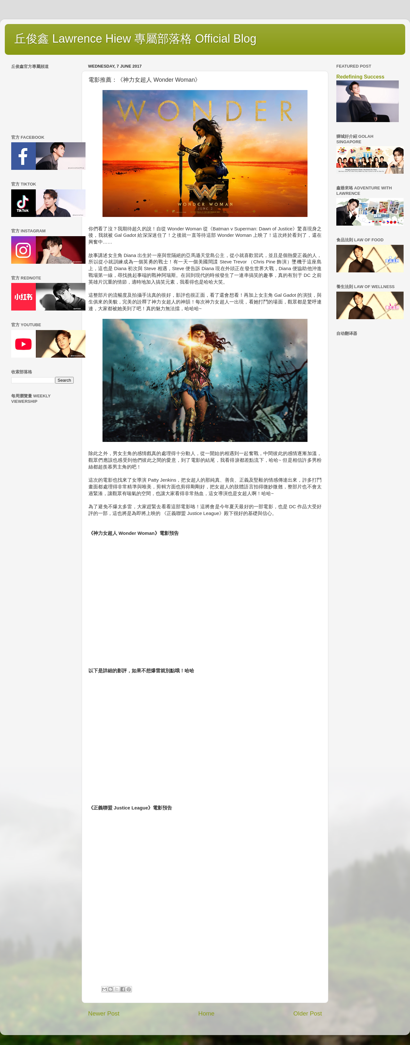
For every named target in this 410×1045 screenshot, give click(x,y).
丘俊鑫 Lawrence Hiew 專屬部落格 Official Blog (135, 38)
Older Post (307, 1013)
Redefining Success (360, 76)
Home (206, 1013)
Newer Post (103, 1013)
